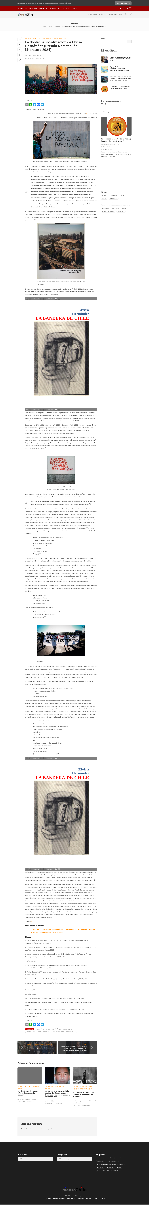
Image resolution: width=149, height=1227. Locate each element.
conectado (40, 1129)
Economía (53, 8)
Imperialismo (31, 1046)
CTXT (33, 921)
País (120, 14)
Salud (75, 8)
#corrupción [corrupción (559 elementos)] (113, 195)
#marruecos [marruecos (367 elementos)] (113, 198)
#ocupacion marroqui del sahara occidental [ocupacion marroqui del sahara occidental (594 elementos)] (115, 205)
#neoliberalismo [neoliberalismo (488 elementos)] (107, 202)
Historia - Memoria (38, 38)
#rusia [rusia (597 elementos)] (124, 208)
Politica (61, 8)
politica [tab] (103, 112)
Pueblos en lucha (52, 38)
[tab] (108, 50)
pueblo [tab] (110, 112)
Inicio (44, 26)
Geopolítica (49, 1044)
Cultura (20, 8)
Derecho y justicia (31, 8)
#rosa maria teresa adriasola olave (64, 1032)
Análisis (75, 1086)
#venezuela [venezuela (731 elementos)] (121, 211)
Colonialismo (39, 1044)
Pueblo (68, 8)
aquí (60, 172)
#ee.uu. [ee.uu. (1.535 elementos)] (122, 195)
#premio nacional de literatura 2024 (38, 1032)
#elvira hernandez (64, 1029)
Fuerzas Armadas (86, 1088)
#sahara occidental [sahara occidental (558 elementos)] (108, 211)
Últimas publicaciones (109, 14)
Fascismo (76, 1088)
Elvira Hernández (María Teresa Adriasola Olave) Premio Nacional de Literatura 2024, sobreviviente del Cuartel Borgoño (74, 1048)
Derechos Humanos (52, 1086)
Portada (93, 14)
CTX (87, 114)
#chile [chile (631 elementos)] (104, 195)
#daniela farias (49, 1029)
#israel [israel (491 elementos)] (104, 198)
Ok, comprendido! (123, 3)
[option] (30, 1085)
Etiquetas (30, 1029)
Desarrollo (43, 8)
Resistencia (57, 26)
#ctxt (39, 1029)
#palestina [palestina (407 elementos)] (105, 208)
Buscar (103, 38)
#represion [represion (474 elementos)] (115, 208)
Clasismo (30, 1044)
